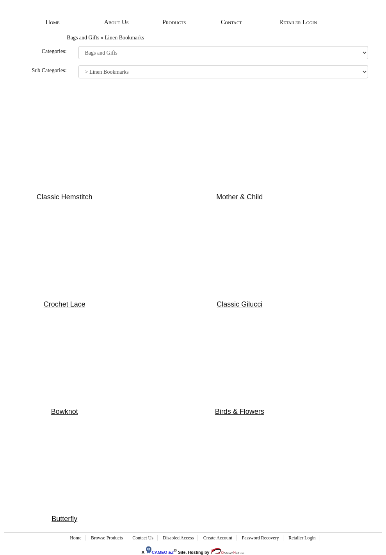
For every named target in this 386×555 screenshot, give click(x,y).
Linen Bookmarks (124, 38)
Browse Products (107, 538)
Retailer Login (298, 22)
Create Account (217, 538)
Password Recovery (260, 538)
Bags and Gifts (83, 38)
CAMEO (160, 552)
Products (174, 22)
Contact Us (142, 538)
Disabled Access (178, 538)
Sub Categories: (49, 70)
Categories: (54, 51)
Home (53, 22)
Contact (231, 22)
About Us (116, 22)
